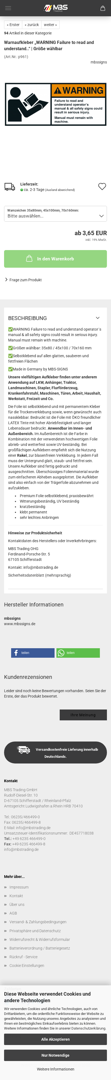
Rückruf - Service (23, 957)
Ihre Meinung (83, 715)
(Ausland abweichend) (60, 190)
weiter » (50, 25)
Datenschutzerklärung (88, 1028)
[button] (33, 653)
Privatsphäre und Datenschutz (35, 931)
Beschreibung (27, 318)
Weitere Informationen (55, 1069)
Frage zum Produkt (25, 280)
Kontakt (16, 896)
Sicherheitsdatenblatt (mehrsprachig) (39, 575)
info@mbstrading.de (21, 849)
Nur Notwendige (55, 1055)
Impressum (18, 887)
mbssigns (99, 62)
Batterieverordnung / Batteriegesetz (39, 948)
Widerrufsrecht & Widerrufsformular (39, 939)
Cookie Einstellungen (26, 965)
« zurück (32, 25)
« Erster (13, 25)
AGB (13, 913)
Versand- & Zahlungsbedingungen (37, 922)
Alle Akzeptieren (55, 1039)
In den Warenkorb (49, 258)
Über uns (16, 904)
